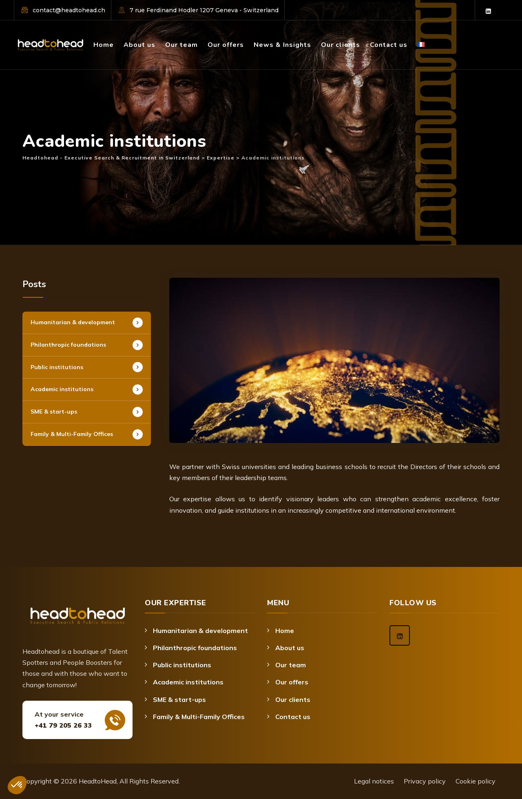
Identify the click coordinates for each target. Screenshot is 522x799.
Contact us (388, 44)
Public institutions (57, 367)
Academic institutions (62, 389)
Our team (181, 44)
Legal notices (374, 781)
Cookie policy (475, 781)
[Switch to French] (421, 33)
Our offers (226, 44)
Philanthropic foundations (68, 344)
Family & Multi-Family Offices (72, 434)
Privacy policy (425, 781)
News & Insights (282, 44)
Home (103, 44)
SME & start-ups (54, 411)
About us (139, 44)
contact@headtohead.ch (69, 10)
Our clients (340, 44)
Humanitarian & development (73, 322)
